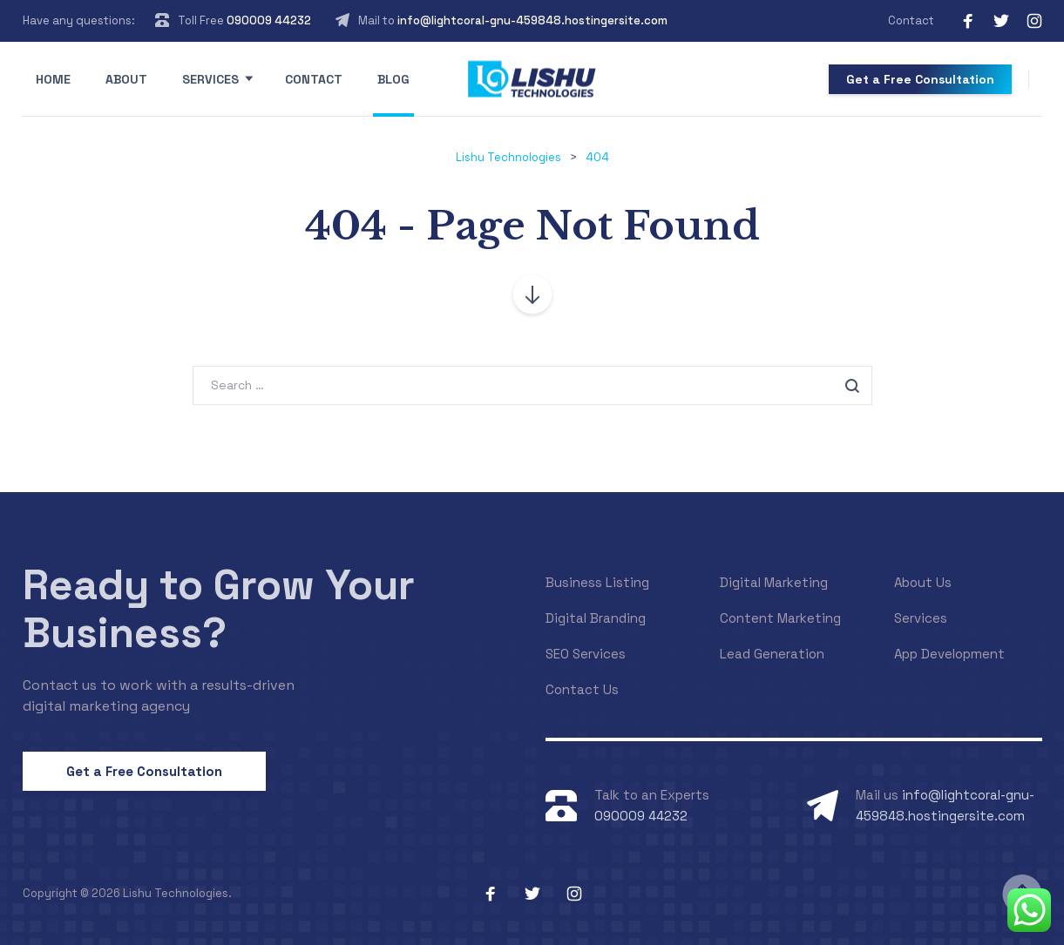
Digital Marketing (774, 582)
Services (210, 79)
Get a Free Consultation (920, 79)
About (126, 79)
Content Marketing (780, 618)
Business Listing (597, 582)
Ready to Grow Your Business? (219, 608)
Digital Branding (596, 618)
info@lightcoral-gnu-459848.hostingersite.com (532, 20)
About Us (923, 582)
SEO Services (586, 653)
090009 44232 (269, 20)
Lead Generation (772, 653)
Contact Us (582, 689)
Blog (393, 79)
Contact (911, 20)
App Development (949, 653)
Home (53, 79)
